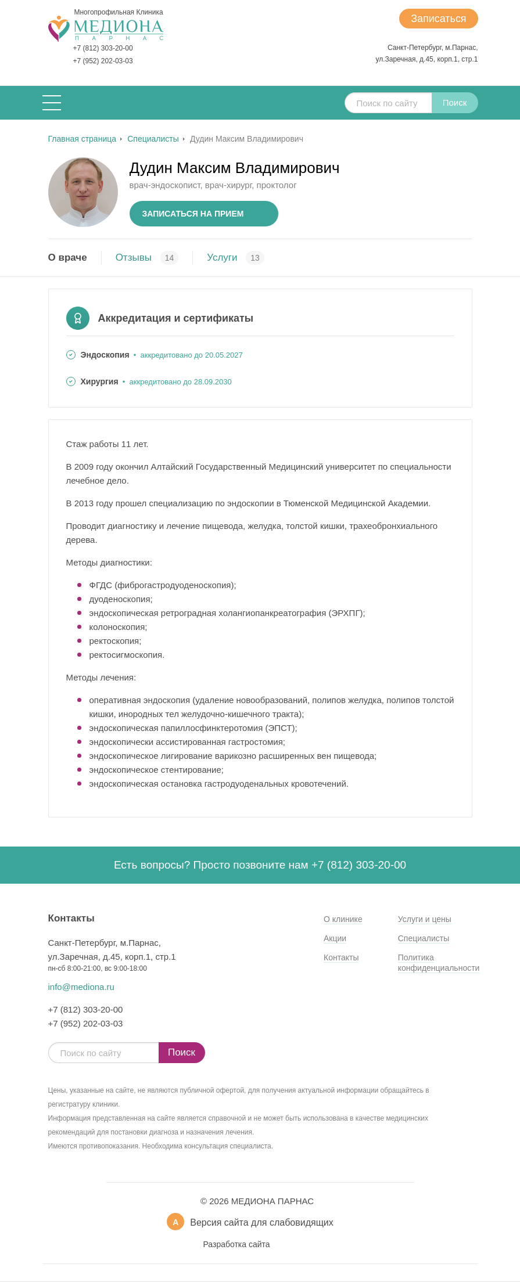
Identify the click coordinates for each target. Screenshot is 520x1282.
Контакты (341, 957)
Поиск (455, 102)
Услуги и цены (424, 919)
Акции (335, 938)
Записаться (439, 18)
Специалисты (424, 938)
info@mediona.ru (81, 987)
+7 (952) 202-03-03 (103, 61)
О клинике (343, 919)
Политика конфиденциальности (439, 963)
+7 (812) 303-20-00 (103, 48)
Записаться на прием (193, 213)
